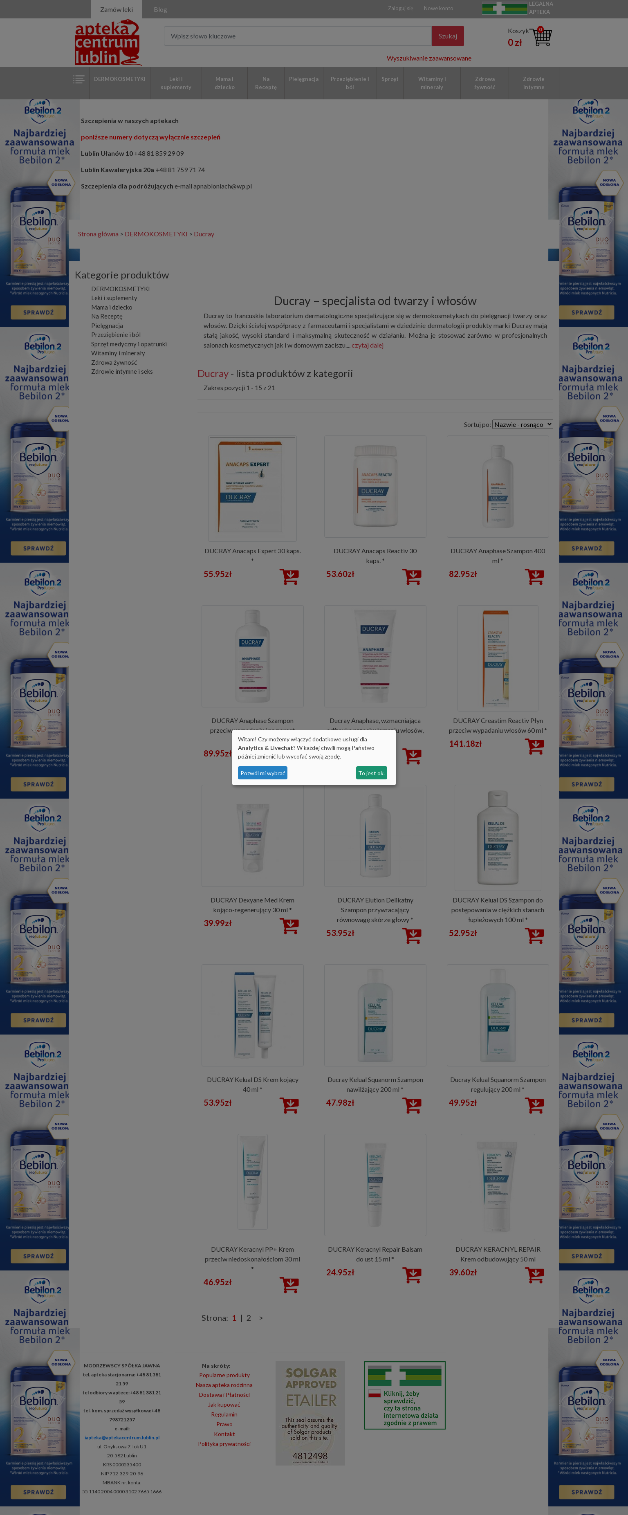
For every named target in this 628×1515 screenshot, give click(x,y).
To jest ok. (371, 773)
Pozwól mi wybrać (262, 773)
